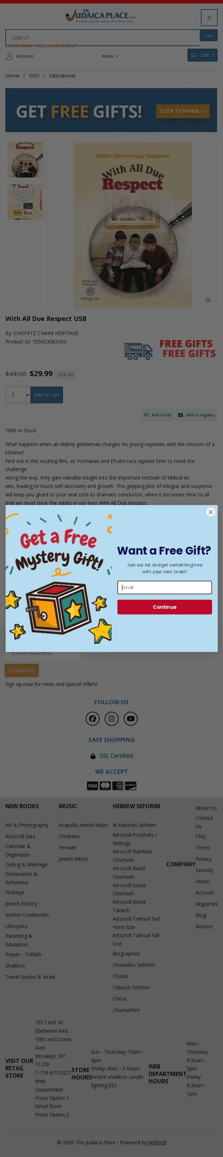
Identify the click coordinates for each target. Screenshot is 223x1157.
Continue (164, 607)
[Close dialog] (210, 512)
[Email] (164, 587)
